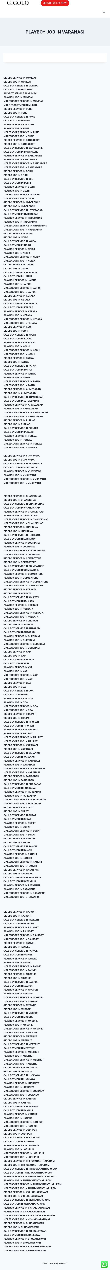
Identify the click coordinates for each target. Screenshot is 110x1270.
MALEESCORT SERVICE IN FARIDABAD (24, 799)
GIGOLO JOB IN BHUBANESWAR (21, 1227)
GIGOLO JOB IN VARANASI (18, 749)
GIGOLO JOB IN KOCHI (15, 330)
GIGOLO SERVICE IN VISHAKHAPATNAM (25, 1192)
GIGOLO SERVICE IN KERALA (19, 295)
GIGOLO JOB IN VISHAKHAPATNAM (23, 1196)
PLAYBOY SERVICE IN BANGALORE (22, 155)
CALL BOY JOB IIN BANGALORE (20, 151)
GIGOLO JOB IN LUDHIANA (18, 531)
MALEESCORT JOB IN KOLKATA (20, 616)
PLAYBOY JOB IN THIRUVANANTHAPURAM (27, 1180)
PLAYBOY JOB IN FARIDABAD (19, 795)
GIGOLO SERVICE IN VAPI (17, 651)
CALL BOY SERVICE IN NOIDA (19, 241)
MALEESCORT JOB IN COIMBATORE (23, 585)
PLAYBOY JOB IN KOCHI (16, 346)
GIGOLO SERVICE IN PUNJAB (19, 420)
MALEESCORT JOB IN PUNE (18, 136)
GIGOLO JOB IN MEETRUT (17, 1040)
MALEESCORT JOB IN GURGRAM (21, 647)
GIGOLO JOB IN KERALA (16, 299)
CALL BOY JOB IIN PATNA (17, 369)
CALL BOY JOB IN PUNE (16, 120)
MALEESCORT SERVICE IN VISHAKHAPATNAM (29, 1215)
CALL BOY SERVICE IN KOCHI (19, 334)
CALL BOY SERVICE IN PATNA (19, 365)
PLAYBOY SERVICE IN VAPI (18, 667)
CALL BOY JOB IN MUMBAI (18, 89)
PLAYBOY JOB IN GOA (15, 702)
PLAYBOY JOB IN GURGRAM (19, 640)
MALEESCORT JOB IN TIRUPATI (20, 741)
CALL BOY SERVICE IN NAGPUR (20, 982)
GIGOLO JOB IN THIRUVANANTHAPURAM (26, 1164)
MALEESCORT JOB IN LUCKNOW (21, 1094)
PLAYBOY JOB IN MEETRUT (18, 1055)
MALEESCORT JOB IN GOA (18, 710)
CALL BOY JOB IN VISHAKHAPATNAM (24, 1203)
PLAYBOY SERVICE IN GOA (18, 698)
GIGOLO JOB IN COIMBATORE (19, 562)
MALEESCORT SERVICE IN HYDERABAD (25, 225)
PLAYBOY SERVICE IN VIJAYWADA (22, 471)
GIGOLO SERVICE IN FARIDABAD (21, 776)
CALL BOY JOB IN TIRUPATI (18, 725)
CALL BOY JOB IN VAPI (16, 663)
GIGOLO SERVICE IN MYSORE (19, 1005)
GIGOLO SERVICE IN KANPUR (19, 1098)
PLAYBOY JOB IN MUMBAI (18, 97)
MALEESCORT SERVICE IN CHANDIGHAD (26, 519)
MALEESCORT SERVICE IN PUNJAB (22, 443)
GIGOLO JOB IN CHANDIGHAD (20, 499)
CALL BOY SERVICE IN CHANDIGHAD (23, 503)
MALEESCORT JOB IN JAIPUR (19, 291)
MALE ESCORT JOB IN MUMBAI (20, 105)
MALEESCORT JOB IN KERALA (20, 323)
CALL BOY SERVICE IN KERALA (20, 303)
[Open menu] (104, 12)
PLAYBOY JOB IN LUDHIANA (19, 546)
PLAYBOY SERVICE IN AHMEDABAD (23, 404)
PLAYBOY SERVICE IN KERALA (20, 311)
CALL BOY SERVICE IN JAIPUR (20, 272)
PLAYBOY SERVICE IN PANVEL (20, 958)
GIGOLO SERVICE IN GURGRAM (20, 620)
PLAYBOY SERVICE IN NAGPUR (20, 989)
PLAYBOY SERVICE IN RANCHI (20, 854)
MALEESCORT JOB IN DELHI (19, 198)
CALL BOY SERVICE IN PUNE (19, 116)
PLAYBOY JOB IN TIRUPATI (18, 733)
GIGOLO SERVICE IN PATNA (18, 358)
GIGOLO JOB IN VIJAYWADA (19, 459)
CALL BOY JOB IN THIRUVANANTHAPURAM (27, 1172)
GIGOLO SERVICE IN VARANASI (20, 745)
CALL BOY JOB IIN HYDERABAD (20, 214)
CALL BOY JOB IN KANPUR (18, 1110)
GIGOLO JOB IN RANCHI (16, 842)
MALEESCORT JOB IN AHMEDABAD (23, 416)
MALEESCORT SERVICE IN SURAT (22, 830)
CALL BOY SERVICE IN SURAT (19, 815)
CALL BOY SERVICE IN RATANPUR (22, 877)
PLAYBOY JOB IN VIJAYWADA (19, 475)
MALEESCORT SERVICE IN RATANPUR (24, 893)
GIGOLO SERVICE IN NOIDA (18, 233)
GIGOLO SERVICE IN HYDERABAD (21, 202)
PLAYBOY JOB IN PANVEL (17, 962)
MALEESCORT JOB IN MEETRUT (21, 1063)
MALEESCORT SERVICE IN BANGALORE (25, 163)
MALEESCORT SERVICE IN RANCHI (22, 861)
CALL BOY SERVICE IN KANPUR (20, 1106)
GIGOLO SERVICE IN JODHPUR (20, 1129)
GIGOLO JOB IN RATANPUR (18, 873)
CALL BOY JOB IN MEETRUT (19, 1048)
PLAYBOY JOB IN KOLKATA (18, 608)
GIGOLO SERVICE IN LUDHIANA (20, 527)
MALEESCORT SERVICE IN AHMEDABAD (25, 412)
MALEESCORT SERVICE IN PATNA (22, 381)
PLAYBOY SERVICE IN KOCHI (19, 342)
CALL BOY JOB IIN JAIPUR (18, 276)
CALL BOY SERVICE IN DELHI (19, 179)
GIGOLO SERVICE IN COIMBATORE (22, 558)
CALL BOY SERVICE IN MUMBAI (20, 85)
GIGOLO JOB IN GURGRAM (18, 624)
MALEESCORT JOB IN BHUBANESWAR (24, 1250)
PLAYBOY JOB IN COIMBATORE (20, 577)
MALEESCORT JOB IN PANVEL (20, 970)
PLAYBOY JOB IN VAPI (15, 671)
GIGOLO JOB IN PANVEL (16, 946)
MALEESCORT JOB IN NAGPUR (20, 1001)
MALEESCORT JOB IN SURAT (19, 834)
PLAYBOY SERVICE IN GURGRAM (21, 636)
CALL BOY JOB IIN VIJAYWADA (20, 467)
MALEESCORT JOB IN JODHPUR (21, 1157)
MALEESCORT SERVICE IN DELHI (21, 194)
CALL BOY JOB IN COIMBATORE (21, 570)
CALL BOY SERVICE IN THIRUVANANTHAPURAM (30, 1168)
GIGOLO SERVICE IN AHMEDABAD (22, 389)
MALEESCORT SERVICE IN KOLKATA (23, 612)
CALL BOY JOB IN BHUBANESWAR (22, 1234)
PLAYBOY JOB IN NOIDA (16, 253)
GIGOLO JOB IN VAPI (14, 655)
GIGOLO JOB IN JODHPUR (17, 1133)
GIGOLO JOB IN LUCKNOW (18, 1071)
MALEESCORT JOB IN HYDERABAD (22, 229)
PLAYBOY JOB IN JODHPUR (18, 1149)
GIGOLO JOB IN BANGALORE (19, 144)
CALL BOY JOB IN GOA (15, 694)
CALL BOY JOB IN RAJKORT (18, 923)
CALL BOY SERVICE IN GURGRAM (21, 628)
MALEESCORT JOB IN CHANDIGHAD (23, 523)
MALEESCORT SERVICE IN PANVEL (22, 966)
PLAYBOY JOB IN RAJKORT (18, 931)
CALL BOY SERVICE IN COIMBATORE (23, 566)
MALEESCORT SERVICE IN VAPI (20, 675)
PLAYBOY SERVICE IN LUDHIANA (21, 542)
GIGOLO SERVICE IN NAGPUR (19, 974)
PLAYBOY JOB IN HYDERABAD (20, 221)
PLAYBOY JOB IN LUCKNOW (18, 1087)
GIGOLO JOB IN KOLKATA (17, 593)
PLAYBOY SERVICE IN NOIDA (19, 249)
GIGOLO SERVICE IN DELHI (18, 171)
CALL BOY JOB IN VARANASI (19, 756)
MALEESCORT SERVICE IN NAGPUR (23, 997)
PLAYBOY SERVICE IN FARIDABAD (22, 791)
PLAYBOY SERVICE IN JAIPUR (19, 280)
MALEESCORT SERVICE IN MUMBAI (23, 101)
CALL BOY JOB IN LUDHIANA (19, 538)
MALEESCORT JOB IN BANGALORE (22, 167)
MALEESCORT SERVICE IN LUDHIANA (24, 550)
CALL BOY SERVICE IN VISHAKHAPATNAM (27, 1199)
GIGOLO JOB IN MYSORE (17, 1009)
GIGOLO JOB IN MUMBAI (17, 81)
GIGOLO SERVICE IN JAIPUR (18, 264)
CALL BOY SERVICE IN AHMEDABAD (23, 397)
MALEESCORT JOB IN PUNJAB (20, 447)
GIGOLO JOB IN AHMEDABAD (19, 393)
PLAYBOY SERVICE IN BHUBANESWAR (24, 1238)
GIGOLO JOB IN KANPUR (17, 1102)
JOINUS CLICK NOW (55, 2)
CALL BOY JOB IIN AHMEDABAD (21, 400)
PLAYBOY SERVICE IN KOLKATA (21, 605)
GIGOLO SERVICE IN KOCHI (18, 326)
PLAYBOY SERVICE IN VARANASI (21, 760)
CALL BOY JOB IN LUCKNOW (19, 1079)
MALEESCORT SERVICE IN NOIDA (21, 256)
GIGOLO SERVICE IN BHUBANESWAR (23, 1223)
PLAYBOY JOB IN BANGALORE (20, 159)
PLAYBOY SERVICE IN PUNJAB (20, 436)
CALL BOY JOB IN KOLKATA (18, 601)
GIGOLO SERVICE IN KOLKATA (20, 589)
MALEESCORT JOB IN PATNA (19, 385)
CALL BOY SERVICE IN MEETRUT (21, 1044)
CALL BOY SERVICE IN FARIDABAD (22, 784)
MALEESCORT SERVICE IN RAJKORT (23, 935)
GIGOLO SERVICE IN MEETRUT (20, 1036)
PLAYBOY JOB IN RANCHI (17, 858)
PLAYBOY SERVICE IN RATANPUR (21, 885)
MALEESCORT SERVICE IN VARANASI (24, 768)
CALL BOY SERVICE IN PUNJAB (20, 428)
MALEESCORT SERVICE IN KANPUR (23, 1122)
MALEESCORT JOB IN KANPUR (20, 1126)
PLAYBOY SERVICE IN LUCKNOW (21, 1083)
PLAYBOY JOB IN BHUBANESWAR (22, 1242)
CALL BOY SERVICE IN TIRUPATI (21, 721)
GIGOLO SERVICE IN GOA (17, 682)
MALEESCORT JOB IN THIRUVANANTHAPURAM (29, 1188)
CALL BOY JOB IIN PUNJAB (18, 431)
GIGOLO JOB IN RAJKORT (17, 915)
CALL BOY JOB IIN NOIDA (17, 245)
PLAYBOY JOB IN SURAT (17, 826)
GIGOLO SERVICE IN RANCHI (19, 838)
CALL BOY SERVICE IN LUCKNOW (21, 1075)
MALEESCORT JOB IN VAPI (18, 679)
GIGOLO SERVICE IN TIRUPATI (19, 714)
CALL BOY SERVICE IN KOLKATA (21, 597)
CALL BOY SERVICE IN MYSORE (20, 1013)
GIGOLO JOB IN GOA (14, 686)
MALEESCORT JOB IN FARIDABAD (22, 803)
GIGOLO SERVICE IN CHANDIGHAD (22, 496)
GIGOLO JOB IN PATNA (16, 361)
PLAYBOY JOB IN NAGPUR (18, 993)
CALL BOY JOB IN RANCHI (17, 850)
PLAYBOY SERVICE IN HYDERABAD (22, 217)
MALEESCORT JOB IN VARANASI (21, 772)
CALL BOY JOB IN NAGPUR (18, 985)
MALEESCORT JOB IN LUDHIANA (21, 554)
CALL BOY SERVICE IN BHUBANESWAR (24, 1231)
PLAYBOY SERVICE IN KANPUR (20, 1114)
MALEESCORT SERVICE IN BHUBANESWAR (27, 1246)
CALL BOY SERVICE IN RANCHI (20, 846)
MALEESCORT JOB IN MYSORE (20, 1032)
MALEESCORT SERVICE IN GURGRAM (24, 644)
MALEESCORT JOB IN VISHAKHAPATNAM (26, 1219)
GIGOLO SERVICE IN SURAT (18, 807)
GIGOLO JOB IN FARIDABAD (18, 780)
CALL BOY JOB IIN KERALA (18, 307)
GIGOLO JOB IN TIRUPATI (17, 718)
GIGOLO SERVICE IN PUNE (17, 109)
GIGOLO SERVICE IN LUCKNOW (20, 1067)
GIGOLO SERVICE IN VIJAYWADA (21, 455)
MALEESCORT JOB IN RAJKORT (21, 939)
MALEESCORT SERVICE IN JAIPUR (22, 287)
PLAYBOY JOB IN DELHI (16, 190)
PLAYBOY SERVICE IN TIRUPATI (20, 729)
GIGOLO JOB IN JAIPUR (16, 268)
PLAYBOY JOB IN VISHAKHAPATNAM (24, 1211)
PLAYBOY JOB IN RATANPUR (19, 889)
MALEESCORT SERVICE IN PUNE (21, 132)
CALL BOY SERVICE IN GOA (18, 690)
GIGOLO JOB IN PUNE (15, 112)
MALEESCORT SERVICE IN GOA (20, 706)
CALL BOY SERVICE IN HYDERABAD (23, 210)
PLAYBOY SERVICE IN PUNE (18, 124)
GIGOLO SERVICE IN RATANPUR (21, 869)
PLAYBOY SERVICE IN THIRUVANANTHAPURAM (30, 1176)
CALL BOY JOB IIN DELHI (17, 182)
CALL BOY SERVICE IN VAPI (18, 659)
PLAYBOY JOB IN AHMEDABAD (20, 408)
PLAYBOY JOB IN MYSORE (18, 1024)
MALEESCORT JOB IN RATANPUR (21, 896)
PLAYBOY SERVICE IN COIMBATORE (23, 574)
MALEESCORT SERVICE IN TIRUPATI (23, 737)
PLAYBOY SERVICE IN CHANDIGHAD (23, 511)
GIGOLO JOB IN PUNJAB (16, 424)
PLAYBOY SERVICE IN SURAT (19, 823)
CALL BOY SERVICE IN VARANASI (21, 752)
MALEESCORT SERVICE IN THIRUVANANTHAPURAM (32, 1184)
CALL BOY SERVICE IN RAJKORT (21, 919)
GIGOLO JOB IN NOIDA (15, 237)
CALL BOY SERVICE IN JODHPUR (21, 1137)
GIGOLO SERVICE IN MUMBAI (19, 77)
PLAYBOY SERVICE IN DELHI (19, 186)
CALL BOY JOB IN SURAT (17, 819)
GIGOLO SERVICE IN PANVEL (19, 943)
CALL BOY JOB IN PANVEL (17, 954)
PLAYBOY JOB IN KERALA (17, 315)
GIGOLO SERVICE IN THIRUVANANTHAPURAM (29, 1160)
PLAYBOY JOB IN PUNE (16, 128)
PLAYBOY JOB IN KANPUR (18, 1118)
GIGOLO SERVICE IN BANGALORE (21, 140)
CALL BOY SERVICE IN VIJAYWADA (22, 463)
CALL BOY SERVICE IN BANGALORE (23, 147)
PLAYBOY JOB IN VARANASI (19, 764)
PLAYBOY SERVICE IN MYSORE (20, 1020)
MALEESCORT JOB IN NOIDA (19, 260)
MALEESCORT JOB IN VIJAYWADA (22, 483)
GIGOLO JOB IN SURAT (16, 811)
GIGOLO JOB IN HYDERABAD (19, 206)
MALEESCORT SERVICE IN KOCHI (21, 350)
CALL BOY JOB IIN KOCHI (17, 338)
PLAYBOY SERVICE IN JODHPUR (21, 1145)
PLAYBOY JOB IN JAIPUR (17, 284)
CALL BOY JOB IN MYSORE (18, 1016)
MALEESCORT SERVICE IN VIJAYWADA (24, 479)
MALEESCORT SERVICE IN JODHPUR (23, 1153)
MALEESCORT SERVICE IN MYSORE (23, 1028)
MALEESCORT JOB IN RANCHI (20, 865)
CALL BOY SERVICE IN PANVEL (20, 950)
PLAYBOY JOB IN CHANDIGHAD (21, 515)
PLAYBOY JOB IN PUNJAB (17, 439)
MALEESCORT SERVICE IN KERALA (22, 319)
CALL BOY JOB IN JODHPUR (19, 1141)
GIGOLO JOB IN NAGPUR (17, 978)
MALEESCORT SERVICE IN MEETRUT (23, 1059)
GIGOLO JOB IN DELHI (15, 175)
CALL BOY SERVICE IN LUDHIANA (21, 535)
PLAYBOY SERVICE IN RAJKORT (21, 927)
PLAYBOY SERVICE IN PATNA (19, 373)
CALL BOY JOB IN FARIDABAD (19, 788)
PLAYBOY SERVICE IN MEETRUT (21, 1052)
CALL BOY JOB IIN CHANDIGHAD (21, 507)
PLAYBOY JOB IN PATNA (17, 377)
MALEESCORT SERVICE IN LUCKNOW (23, 1090)
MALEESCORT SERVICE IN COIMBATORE (25, 581)
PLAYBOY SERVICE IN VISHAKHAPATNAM (26, 1207)
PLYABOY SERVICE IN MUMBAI (20, 93)
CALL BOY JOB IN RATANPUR (19, 881)
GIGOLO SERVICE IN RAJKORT (20, 911)
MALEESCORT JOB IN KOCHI (19, 354)
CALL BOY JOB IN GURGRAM (19, 632)
